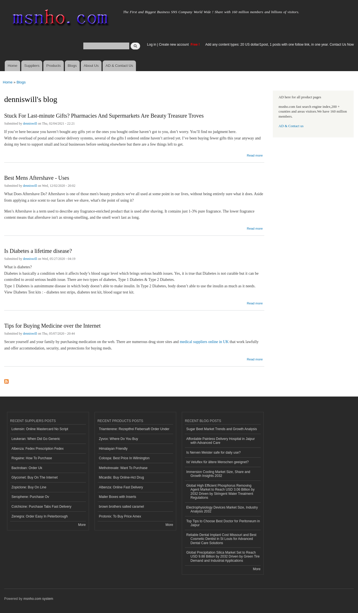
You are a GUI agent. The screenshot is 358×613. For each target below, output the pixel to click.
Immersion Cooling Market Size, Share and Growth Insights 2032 (218, 474)
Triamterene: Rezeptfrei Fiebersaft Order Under (134, 429)
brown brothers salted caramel (121, 507)
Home (12, 66)
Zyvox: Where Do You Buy (118, 439)
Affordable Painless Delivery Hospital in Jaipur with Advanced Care (220, 441)
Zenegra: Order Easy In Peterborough (39, 516)
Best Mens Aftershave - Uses (36, 178)
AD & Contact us (291, 126)
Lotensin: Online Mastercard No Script (39, 429)
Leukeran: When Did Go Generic (35, 439)
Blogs (72, 66)
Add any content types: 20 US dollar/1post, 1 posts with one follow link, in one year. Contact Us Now (279, 44)
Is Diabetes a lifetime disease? (38, 251)
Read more (255, 154)
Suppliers (31, 66)
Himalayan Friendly (113, 449)
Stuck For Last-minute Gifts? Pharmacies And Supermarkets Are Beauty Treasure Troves (104, 116)
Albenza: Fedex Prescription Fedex (37, 449)
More (82, 525)
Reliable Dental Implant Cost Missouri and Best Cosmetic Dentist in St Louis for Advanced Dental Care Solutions (221, 539)
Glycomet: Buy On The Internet (34, 477)
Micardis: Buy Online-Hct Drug (121, 477)
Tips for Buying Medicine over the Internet (52, 326)
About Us (91, 66)
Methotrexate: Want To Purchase (123, 468)
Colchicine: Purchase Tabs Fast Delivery (41, 507)
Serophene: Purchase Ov (30, 497)
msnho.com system (38, 599)
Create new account (174, 44)
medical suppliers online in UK (204, 342)
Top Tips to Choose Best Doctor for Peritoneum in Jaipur (223, 523)
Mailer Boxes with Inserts (117, 497)
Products (53, 66)
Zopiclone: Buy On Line (28, 487)
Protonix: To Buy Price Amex (120, 516)
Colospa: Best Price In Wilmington (124, 458)
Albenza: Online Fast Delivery (121, 487)
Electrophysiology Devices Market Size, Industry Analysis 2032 (222, 509)
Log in (151, 44)
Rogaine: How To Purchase (31, 458)
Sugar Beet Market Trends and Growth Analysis (221, 429)
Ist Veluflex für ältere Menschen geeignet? (217, 462)
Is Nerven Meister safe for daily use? (213, 452)
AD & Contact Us (119, 66)
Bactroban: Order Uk (26, 468)
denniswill (30, 123)
